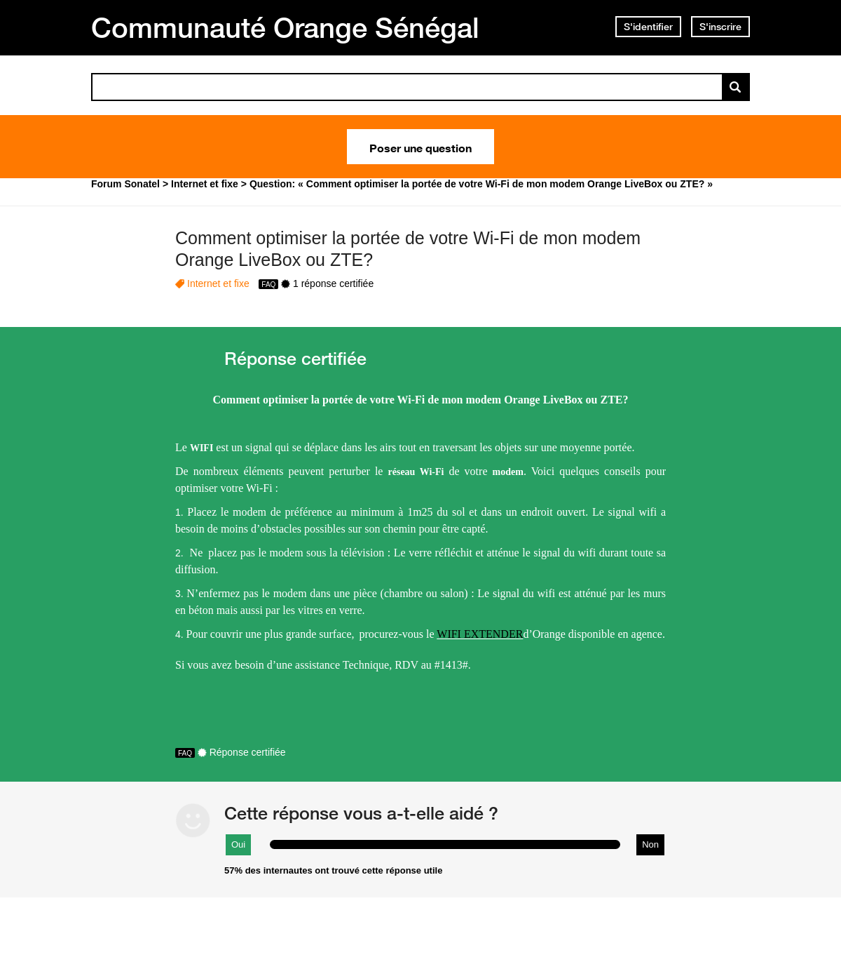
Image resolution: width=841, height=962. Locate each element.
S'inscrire (720, 26)
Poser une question (420, 146)
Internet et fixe (218, 283)
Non (650, 844)
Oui (238, 844)
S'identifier (648, 26)
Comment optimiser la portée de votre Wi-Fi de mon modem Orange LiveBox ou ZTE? (408, 248)
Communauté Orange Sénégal (285, 27)
